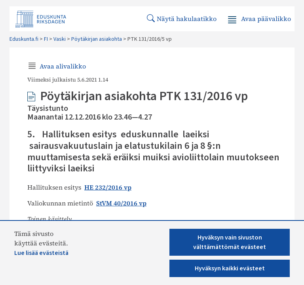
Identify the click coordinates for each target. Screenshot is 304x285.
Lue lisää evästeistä (41, 253)
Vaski (59, 39)
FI (46, 39)
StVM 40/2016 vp (121, 203)
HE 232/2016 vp (107, 187)
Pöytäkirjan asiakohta (96, 39)
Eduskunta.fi (24, 39)
